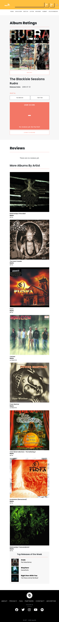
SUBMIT (44, 11)
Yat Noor (24, 578)
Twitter (40, 98)
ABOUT (4, 601)
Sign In (46, 5)
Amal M (31, 578)
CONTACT (40, 601)
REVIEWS (38, 11)
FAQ (21, 601)
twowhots (25, 570)
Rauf (36, 578)
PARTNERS (29, 601)
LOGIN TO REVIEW (29, 132)
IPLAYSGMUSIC (53, 11)
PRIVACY (13, 601)
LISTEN (32, 11)
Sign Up (51, 5)
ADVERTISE (51, 601)
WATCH (25, 11)
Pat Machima (26, 562)
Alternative (13, 360)
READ (12, 11)
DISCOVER (18, 11)
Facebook (19, 98)
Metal (11, 217)
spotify (29, 72)
